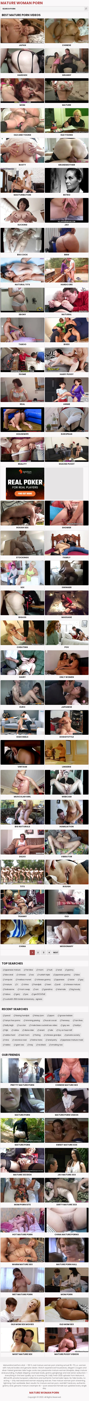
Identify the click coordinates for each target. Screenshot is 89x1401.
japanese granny (62, 974)
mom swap (25, 989)
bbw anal (9, 974)
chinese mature (73, 984)
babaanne (9, 989)
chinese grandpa (53, 1035)
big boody (75, 989)
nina (7, 1040)
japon (51, 1015)
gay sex (66, 1025)
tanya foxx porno (12, 1020)
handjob (37, 984)
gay (81, 979)
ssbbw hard (10, 1035)
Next (55, 952)
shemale (62, 989)
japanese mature (12, 970)
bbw (78, 974)
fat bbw (29, 970)
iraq (31, 1044)
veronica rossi (20, 1040)
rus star (22, 1025)
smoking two (57, 1044)
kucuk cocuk (51, 1020)
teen (49, 984)
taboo (7, 994)
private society (73, 1035)
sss (32, 974)
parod (7, 1015)
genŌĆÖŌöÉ (39, 994)
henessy (66, 1020)
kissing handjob (22, 1015)
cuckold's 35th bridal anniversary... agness (23, 999)
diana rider (29, 1030)
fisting (37, 1035)
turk (50, 970)
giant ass (20, 1044)
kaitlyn (78, 1025)
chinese (22, 974)
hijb (6, 1030)
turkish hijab (44, 974)
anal (60, 970)
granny (70, 970)
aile (51, 1030)
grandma (48, 989)
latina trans (37, 1040)
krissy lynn (39, 1015)
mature (8, 984)
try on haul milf (65, 1030)
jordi (58, 984)
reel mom (25, 1035)
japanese (60, 979)
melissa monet (24, 979)
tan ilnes (79, 1020)
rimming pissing (33, 1020)
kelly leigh (9, 1025)
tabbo (7, 1044)
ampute (8, 979)
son (37, 989)
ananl (41, 1030)
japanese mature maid (72, 1040)
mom (40, 970)
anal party (52, 1040)
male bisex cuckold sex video (44, 1025)
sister (72, 979)
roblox (16, 1030)
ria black (42, 1044)
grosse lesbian (66, 1015)
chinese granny (44, 979)
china (26, 984)
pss (26, 994)
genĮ (18, 994)
